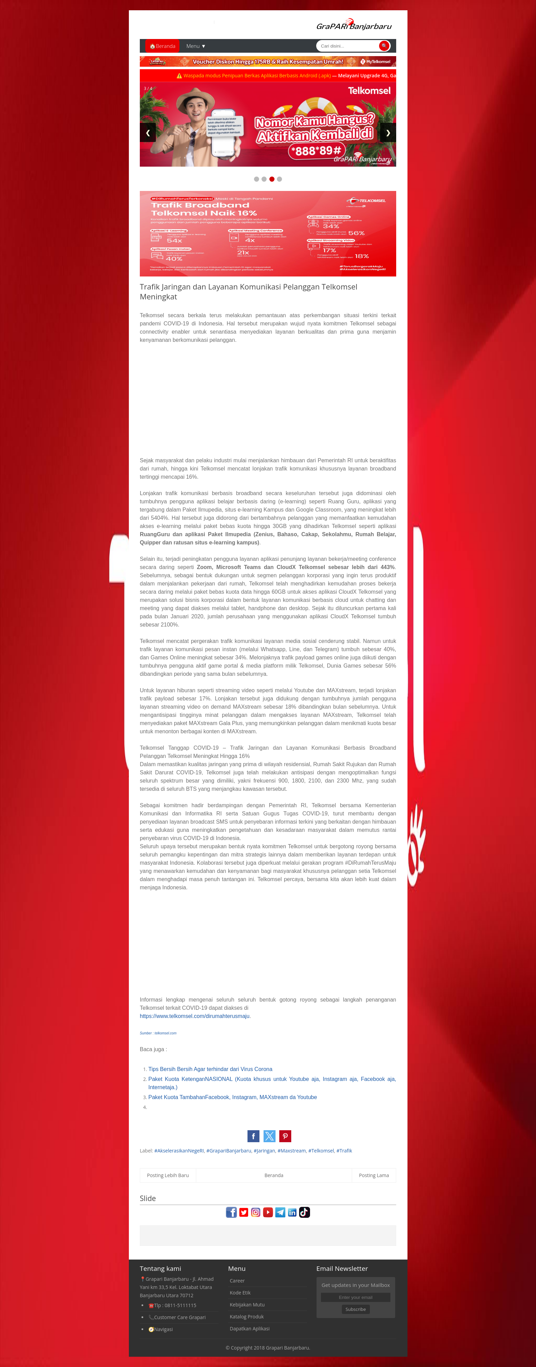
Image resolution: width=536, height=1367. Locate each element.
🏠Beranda (162, 45)
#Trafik (344, 1150)
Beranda (274, 1175)
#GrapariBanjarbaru (228, 1150)
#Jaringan (264, 1150)
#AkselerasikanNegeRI (179, 1150)
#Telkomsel (321, 1150)
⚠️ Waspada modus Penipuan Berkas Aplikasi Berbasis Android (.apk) (266, 75)
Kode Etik (240, 1292)
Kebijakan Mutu (247, 1304)
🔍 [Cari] (384, 46)
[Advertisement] (268, 400)
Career (237, 1280)
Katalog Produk (247, 1316)
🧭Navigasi (160, 1329)
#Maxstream (292, 1150)
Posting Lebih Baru (168, 1175)
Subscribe (356, 1309)
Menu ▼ (196, 45)
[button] (253, 1136)
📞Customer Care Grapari (177, 1317)
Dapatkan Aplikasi (249, 1328)
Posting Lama (374, 1175)
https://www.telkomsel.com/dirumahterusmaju (195, 1016)
